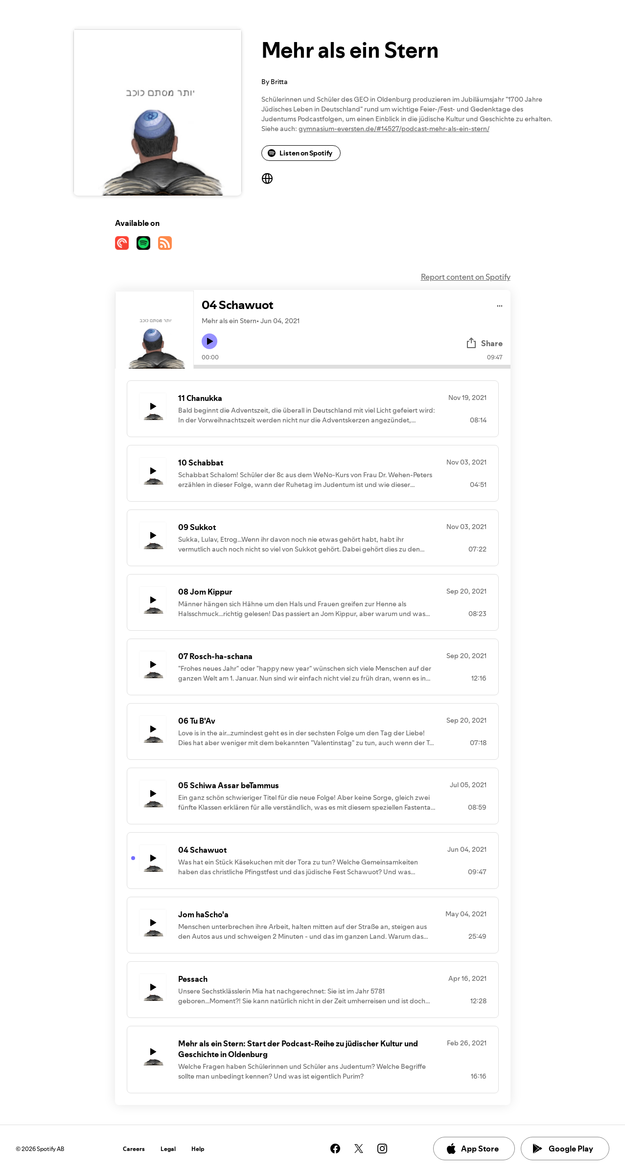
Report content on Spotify (465, 276)
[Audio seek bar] (352, 367)
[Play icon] (209, 341)
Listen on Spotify (300, 153)
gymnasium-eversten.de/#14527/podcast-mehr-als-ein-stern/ (394, 128)
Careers (134, 1149)
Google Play (563, 1148)
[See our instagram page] (382, 1148)
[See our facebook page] (335, 1148)
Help (198, 1149)
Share (484, 343)
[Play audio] (500, 304)
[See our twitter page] (359, 1148)
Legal (168, 1149)
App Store (472, 1148)
